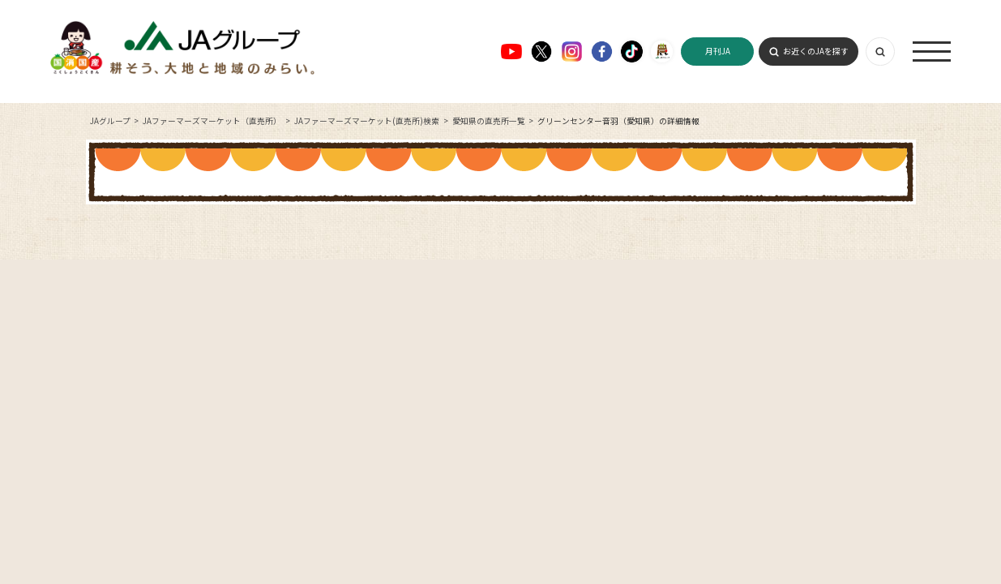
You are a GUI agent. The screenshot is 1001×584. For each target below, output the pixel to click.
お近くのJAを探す (816, 51)
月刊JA (717, 51)
